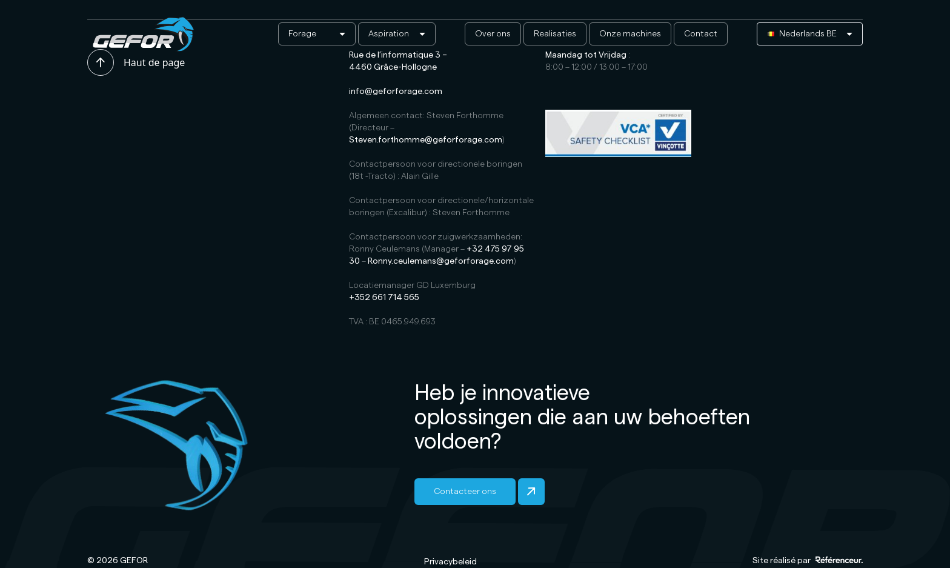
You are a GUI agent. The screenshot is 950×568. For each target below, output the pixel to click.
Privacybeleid (450, 562)
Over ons (493, 34)
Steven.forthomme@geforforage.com (425, 140)
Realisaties (555, 34)
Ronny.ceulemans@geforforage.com (441, 261)
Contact (700, 34)
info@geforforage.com (395, 91)
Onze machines (630, 34)
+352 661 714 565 (384, 297)
